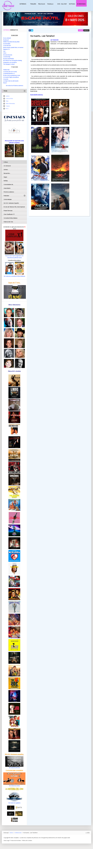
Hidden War (6, 70)
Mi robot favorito (7, 55)
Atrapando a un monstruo (10, 62)
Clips (7, 101)
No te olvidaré (7, 38)
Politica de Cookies (27, 840)
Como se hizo (9, 98)
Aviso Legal (7, 840)
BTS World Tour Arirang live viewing (12, 60)
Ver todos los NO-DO (14, 767)
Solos (4, 53)
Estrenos (23, 4)
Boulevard (6, 40)
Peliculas (41, 4)
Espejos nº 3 (6, 49)
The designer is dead (9, 64)
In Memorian (81, 4)
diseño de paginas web (64, 837)
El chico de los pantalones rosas (12, 75)
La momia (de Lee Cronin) (10, 71)
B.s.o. (7, 109)
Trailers (33, 4)
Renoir (5, 83)
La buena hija (6, 57)
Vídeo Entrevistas (10, 104)
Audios (8, 96)
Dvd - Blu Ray (62, 4)
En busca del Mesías (8, 58)
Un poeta (5, 79)
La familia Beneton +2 (9, 73)
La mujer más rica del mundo (11, 81)
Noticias (72, 4)
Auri (4, 51)
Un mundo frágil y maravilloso (11, 77)
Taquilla (50, 4)
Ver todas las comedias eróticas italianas (14, 276)
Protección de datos (16, 840)
